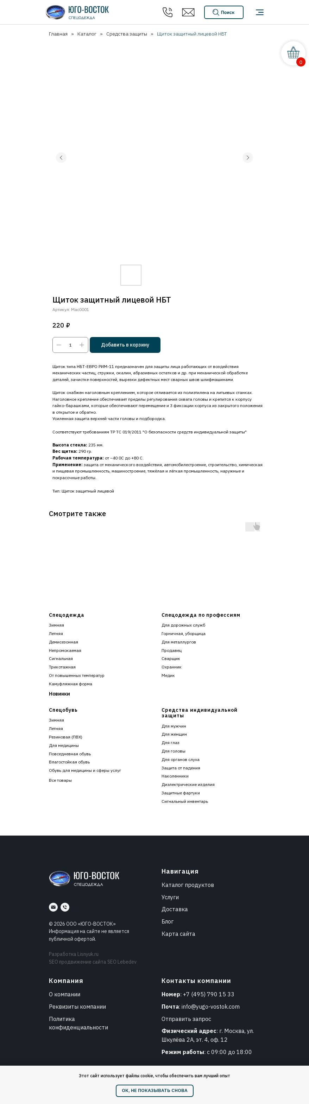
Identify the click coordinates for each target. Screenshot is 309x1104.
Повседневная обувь (70, 753)
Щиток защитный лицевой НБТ (192, 34)
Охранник (172, 667)
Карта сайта (178, 933)
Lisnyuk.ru (88, 954)
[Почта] (53, 907)
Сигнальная (61, 658)
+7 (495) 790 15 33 (208, 994)
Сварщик (171, 658)
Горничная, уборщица (184, 633)
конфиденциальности (78, 1027)
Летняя (56, 633)
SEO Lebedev (122, 962)
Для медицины (64, 745)
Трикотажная (62, 667)
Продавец (172, 650)
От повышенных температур (77, 675)
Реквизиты (63, 1006)
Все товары (60, 780)
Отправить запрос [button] (186, 1018)
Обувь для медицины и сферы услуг (85, 770)
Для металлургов (179, 642)
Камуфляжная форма (70, 683)
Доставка (175, 909)
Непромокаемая (65, 650)
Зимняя (56, 625)
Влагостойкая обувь (69, 761)
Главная (58, 34)
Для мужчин (174, 726)
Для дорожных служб (183, 625)
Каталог (86, 34)
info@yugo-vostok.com (211, 1006)
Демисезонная (63, 642)
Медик (168, 675)
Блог (168, 921)
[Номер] (65, 907)
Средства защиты (126, 34)
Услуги (170, 897)
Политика (62, 1018)
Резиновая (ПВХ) (65, 737)
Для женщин (174, 734)
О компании (64, 994)
